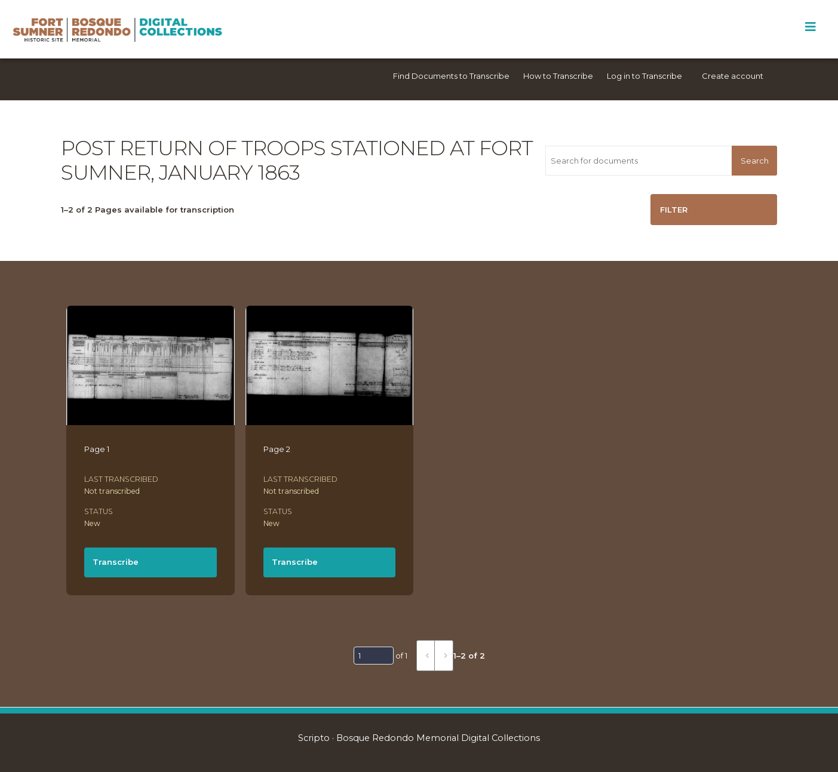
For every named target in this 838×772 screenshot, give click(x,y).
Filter (673, 209)
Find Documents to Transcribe (451, 76)
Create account (732, 76)
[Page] (374, 656)
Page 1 (96, 449)
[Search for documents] (638, 161)
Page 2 (276, 449)
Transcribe (116, 562)
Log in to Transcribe (644, 76)
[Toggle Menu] (810, 27)
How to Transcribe (558, 76)
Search (755, 160)
